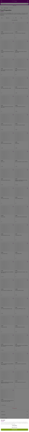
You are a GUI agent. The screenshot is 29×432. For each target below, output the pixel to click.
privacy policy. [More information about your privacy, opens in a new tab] (13, 428)
